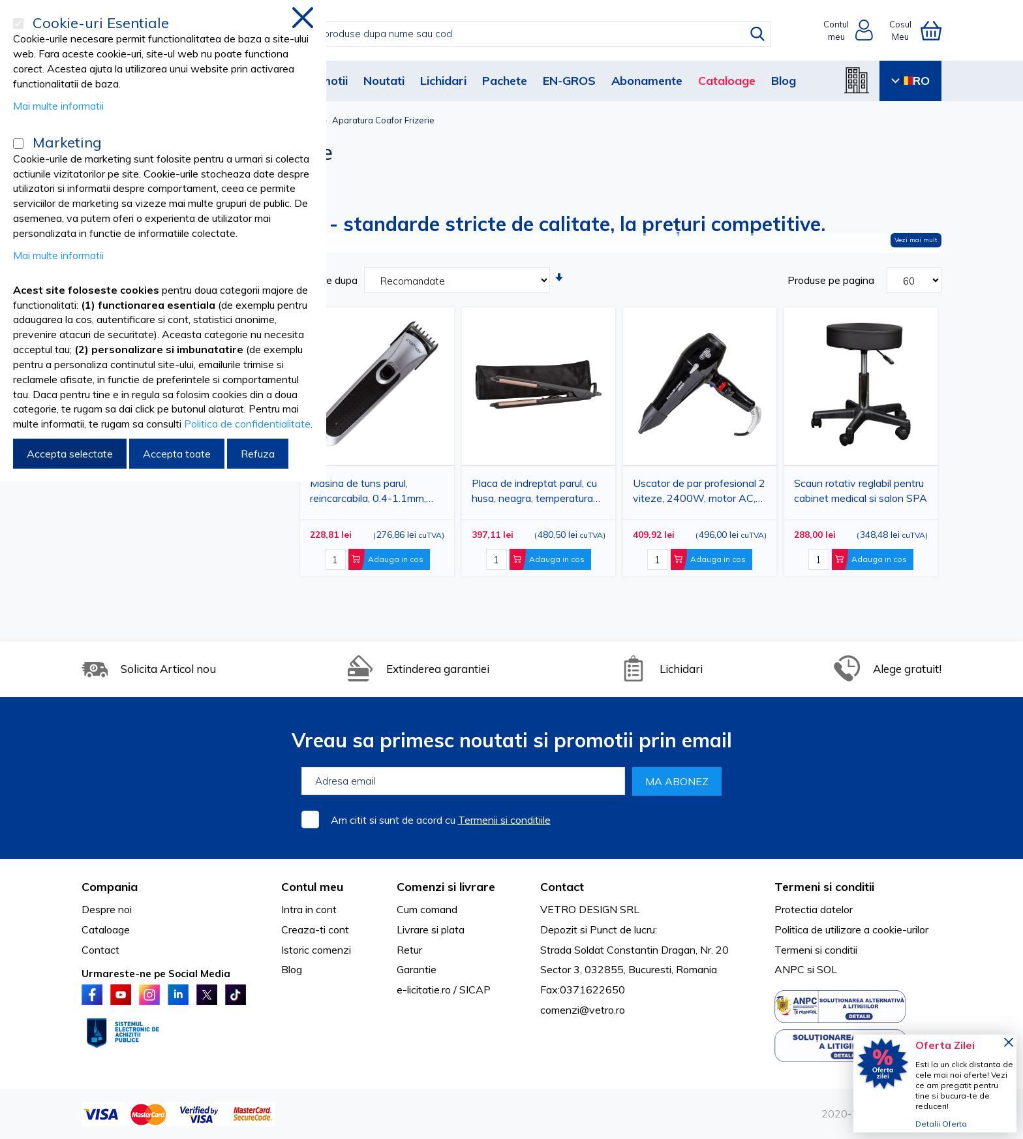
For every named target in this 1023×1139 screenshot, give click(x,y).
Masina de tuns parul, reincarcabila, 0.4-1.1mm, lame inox (368, 493)
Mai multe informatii (58, 105)
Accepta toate (177, 453)
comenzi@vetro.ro (582, 1009)
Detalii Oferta (941, 1124)
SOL (827, 969)
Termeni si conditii (815, 949)
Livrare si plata (431, 929)
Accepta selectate (70, 453)
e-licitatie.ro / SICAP (444, 989)
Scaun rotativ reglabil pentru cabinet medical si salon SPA (860, 490)
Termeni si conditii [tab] (824, 886)
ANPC (789, 969)
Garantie (416, 969)
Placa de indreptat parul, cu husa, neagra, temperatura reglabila (534, 493)
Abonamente (646, 80)
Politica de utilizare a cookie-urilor (851, 929)
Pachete (504, 80)
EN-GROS (569, 80)
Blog (783, 80)
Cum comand (427, 909)
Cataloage (727, 80)
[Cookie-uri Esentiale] (18, 23)
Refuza (258, 453)
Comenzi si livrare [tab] (446, 886)
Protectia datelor (813, 909)
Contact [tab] (562, 886)
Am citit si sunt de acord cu (441, 819)
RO (910, 80)
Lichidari (443, 80)
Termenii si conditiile (504, 819)
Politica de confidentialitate (247, 423)
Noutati (384, 80)
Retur (409, 949)
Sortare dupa (327, 280)
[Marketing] (18, 143)
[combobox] (525, 34)
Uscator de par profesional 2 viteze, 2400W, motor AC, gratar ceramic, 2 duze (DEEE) (699, 493)
